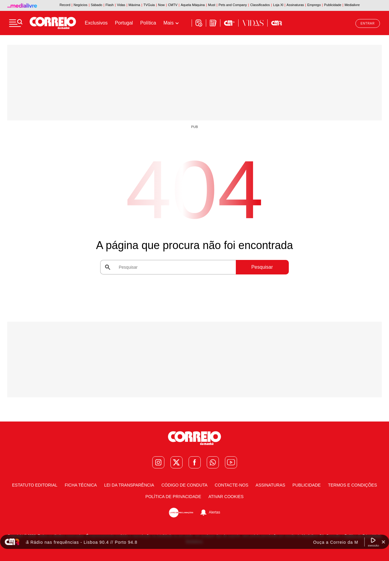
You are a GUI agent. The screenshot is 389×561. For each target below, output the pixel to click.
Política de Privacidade (173, 496)
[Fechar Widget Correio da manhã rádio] (383, 541)
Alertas (214, 512)
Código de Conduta (184, 485)
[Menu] (15, 23)
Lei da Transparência (129, 485)
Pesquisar (262, 267)
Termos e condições (352, 485)
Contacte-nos (231, 485)
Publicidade (306, 485)
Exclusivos (96, 22)
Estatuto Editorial (35, 485)
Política (148, 22)
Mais (168, 22)
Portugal (124, 22)
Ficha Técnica (81, 485)
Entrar (368, 23)
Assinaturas (270, 485)
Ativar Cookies (225, 496)
